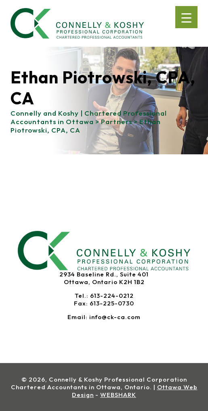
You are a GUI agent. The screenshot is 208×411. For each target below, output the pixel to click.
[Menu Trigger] (186, 17)
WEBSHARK (118, 395)
